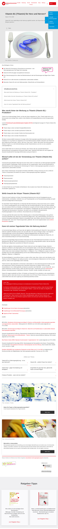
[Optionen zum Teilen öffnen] (8, 28)
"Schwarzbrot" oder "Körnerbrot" (10, 290)
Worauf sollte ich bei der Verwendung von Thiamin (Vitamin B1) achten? (21, 96)
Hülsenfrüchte (49, 268)
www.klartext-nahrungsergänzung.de (34, 457)
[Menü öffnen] (52, 3)
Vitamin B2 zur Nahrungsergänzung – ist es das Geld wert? (13, 361)
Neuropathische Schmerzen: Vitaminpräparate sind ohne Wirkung (25, 344)
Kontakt (18, 2)
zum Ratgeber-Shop (14, 522)
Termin (28, 2)
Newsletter (51, 26)
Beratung (24, 2)
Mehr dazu (47, 412)
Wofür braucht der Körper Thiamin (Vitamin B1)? (15, 100)
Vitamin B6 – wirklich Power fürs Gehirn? (41, 362)
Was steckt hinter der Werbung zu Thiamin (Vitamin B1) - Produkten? (20, 92)
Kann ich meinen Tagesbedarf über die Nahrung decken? (17, 104)
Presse (31, 4)
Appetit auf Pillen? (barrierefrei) (11, 313)
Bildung (43, 2)
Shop (39, 2)
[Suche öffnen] (47, 3)
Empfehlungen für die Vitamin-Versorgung (13, 308)
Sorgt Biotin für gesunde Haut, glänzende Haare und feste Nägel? (41, 368)
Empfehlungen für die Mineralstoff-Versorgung (14, 310)
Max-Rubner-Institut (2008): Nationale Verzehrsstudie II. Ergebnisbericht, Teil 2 (20, 340)
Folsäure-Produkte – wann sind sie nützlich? (13, 375)
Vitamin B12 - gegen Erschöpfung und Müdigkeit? (12, 368)
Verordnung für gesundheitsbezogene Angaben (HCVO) (19, 123)
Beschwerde (34, 2)
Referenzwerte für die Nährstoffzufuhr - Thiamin (19, 335)
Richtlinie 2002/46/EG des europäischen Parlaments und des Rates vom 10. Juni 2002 (22, 349)
